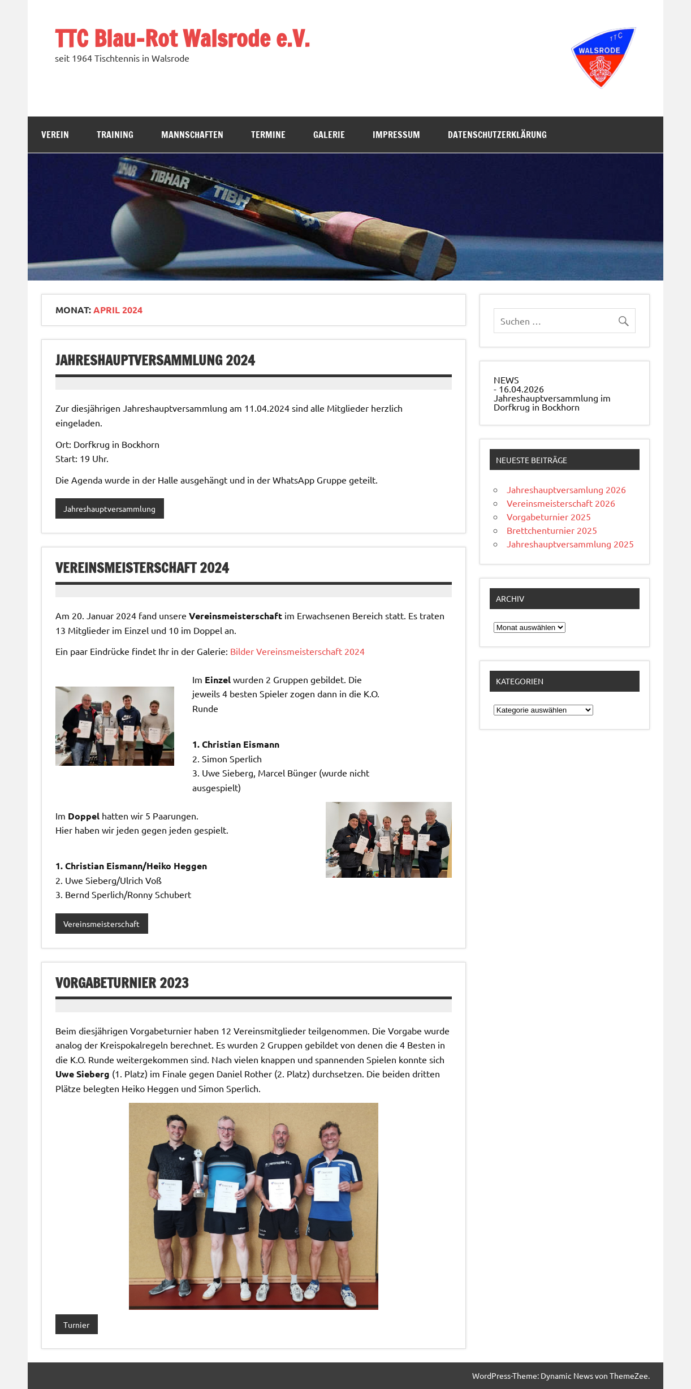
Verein (55, 134)
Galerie (329, 134)
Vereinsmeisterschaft (101, 923)
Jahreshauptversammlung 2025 (570, 543)
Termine (268, 134)
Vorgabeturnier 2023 (122, 983)
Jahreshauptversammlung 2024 (155, 360)
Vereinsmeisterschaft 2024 (142, 567)
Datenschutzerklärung (497, 134)
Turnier (76, 1324)
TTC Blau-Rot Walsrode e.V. (182, 38)
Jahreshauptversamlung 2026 (566, 489)
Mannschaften (192, 134)
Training (115, 134)
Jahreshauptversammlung (109, 508)
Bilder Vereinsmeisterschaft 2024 (297, 651)
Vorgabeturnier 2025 (549, 516)
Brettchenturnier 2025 (552, 530)
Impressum (396, 134)
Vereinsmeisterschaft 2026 (561, 502)
